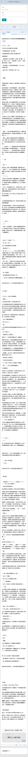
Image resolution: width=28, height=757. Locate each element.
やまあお (24, 34)
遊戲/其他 (15, 34)
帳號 (3, 7)
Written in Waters (14, 2)
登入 (4, 19)
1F (3, 41)
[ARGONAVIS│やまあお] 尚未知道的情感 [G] (14, 38)
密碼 (3, 12)
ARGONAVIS (19, 34)
